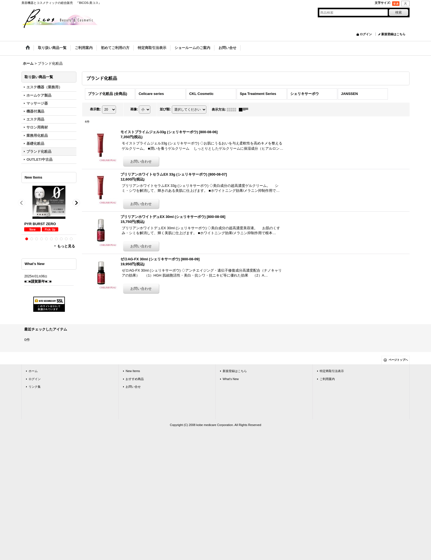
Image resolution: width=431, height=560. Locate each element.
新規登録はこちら (393, 34)
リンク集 (35, 386)
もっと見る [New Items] (66, 246)
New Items (133, 371)
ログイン (366, 34)
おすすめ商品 (135, 379)
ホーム (33, 371)
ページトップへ (398, 359)
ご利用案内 (327, 379)
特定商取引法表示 (332, 371)
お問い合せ (133, 386)
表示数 (95, 109)
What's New (231, 379)
